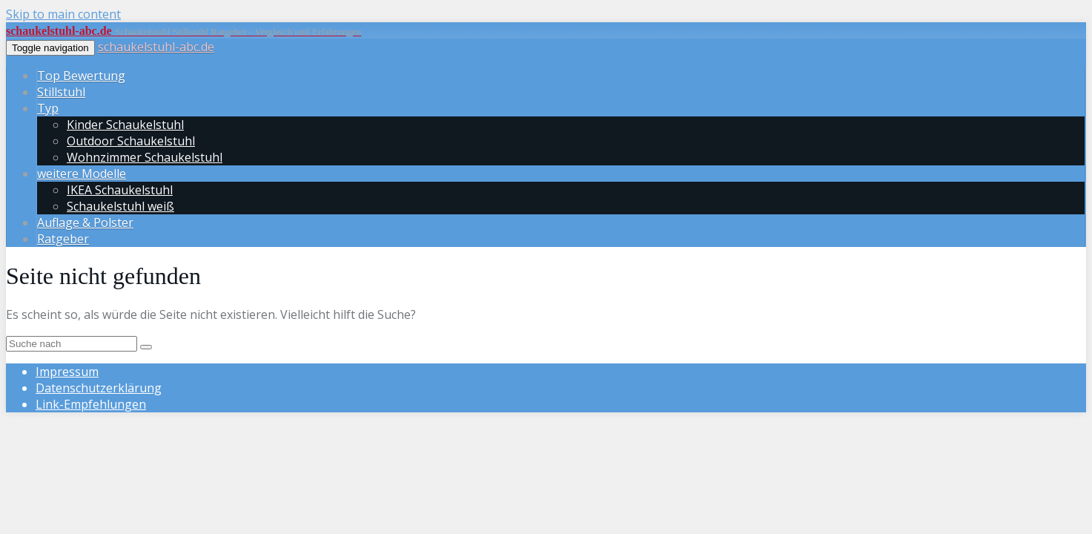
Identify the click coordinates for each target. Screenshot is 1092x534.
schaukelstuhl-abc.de (156, 47)
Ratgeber (63, 239)
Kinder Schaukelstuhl (125, 124)
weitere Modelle (81, 173)
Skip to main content (63, 14)
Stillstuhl (61, 92)
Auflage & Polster (85, 222)
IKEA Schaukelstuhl (120, 190)
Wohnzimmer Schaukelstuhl (144, 157)
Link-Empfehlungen (91, 404)
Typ (48, 108)
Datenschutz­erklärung (99, 388)
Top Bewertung (81, 75)
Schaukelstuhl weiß (120, 206)
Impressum (67, 371)
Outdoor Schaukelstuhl (131, 141)
